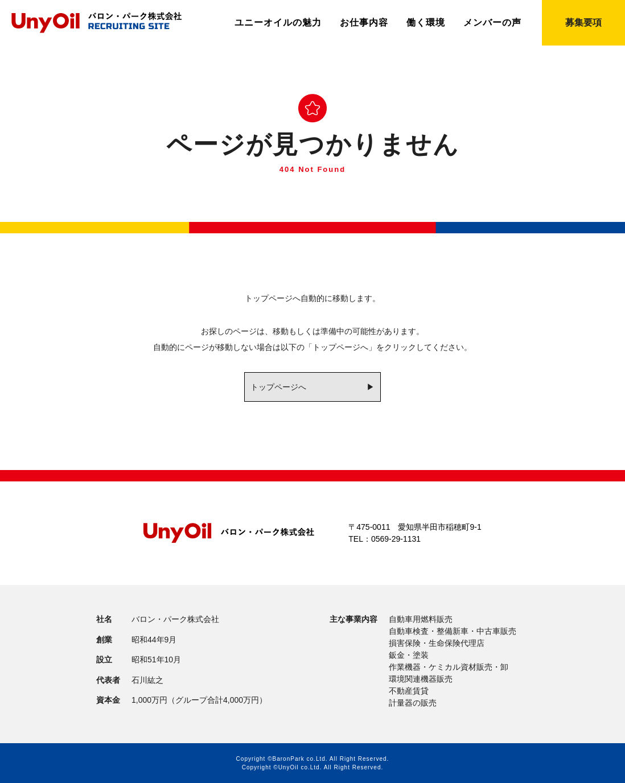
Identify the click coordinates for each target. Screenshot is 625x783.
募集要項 (583, 22)
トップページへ (278, 386)
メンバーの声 (492, 22)
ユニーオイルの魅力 (278, 22)
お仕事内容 (364, 22)
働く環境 (425, 22)
